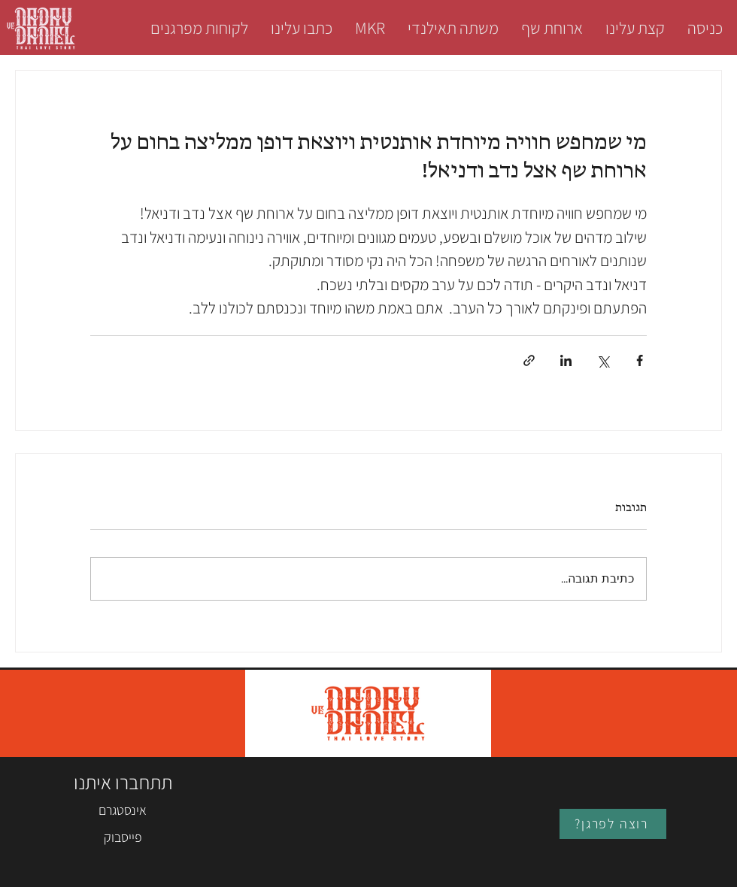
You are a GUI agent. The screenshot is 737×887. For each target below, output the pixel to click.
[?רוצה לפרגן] (613, 824)
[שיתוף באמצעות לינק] (529, 360)
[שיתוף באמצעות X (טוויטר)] (603, 360)
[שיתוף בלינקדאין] (566, 360)
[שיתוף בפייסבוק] (639, 360)
